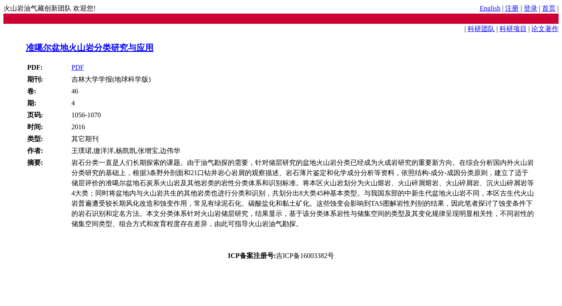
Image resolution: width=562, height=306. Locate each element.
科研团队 (481, 28)
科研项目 (513, 28)
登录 (530, 8)
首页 (549, 8)
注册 (512, 8)
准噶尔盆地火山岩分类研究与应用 (89, 47)
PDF (77, 67)
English (490, 8)
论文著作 (545, 28)
